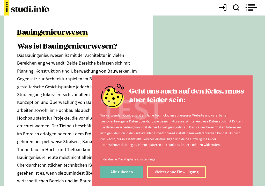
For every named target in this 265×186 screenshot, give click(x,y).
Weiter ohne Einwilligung (176, 171)
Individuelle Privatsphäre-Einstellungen (128, 159)
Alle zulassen (122, 171)
